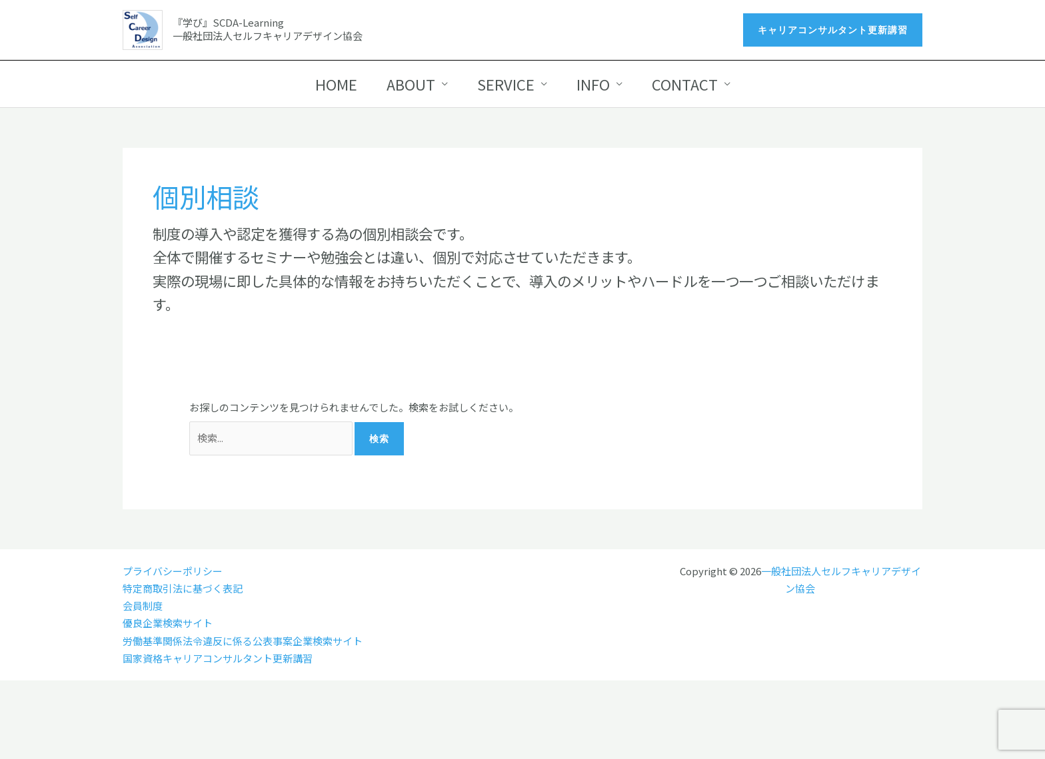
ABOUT (411, 84)
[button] (832, 30)
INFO (593, 84)
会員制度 (143, 606)
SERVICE (505, 84)
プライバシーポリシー (173, 571)
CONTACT (685, 84)
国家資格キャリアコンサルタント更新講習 (218, 658)
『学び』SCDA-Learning (228, 22)
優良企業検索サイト (168, 623)
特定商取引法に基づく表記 (183, 588)
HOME (336, 84)
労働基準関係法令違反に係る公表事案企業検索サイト (243, 641)
